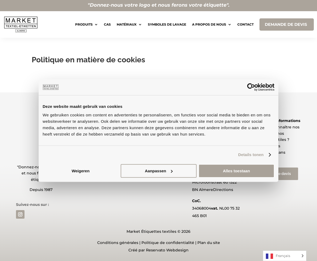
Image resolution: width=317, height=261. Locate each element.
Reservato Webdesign (167, 250)
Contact (245, 24)
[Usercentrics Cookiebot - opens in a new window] (251, 87)
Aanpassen (159, 171)
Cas (107, 24)
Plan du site (208, 242)
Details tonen (250, 154)
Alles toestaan (236, 171)
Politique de (153, 242)
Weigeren (81, 171)
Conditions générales (117, 242)
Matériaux (127, 24)
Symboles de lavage (167, 24)
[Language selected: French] (284, 256)
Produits (84, 24)
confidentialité (180, 242)
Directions (223, 189)
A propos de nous (209, 24)
